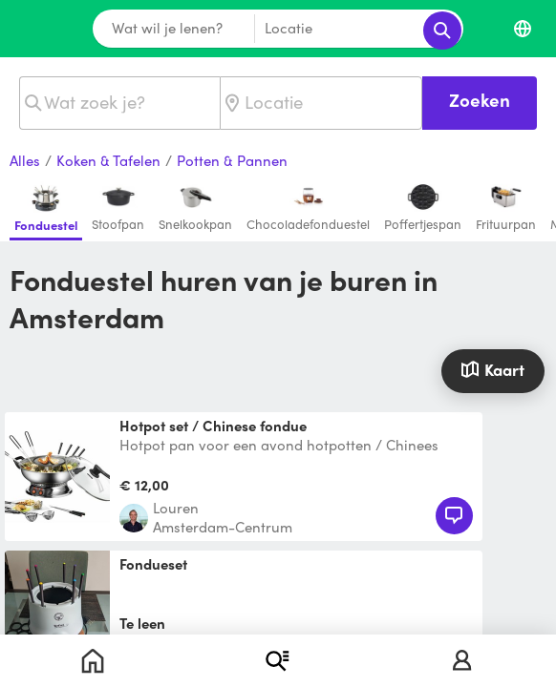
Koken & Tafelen (108, 161)
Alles (25, 161)
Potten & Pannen (232, 161)
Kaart (492, 369)
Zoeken (479, 100)
